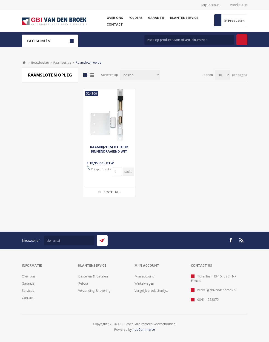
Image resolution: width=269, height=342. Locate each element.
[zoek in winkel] (189, 40)
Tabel (85, 75)
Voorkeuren (238, 5)
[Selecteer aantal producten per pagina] (222, 75)
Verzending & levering (94, 290)
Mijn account (144, 276)
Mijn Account (211, 5)
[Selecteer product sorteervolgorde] (140, 75)
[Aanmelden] (69, 240)
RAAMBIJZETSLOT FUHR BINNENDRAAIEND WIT (109, 149)
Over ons (28, 276)
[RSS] (241, 240)
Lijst (92, 75)
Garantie (28, 283)
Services (28, 290)
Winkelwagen (144, 283)
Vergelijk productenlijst (151, 290)
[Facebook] (230, 240)
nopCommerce (144, 329)
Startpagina (24, 62)
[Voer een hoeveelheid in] (117, 172)
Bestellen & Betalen (93, 276)
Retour (83, 283)
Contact (28, 297)
